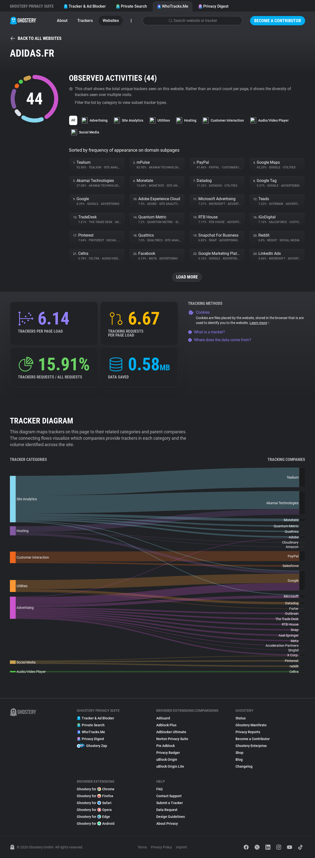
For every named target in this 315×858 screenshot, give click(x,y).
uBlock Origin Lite (170, 766)
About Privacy (167, 824)
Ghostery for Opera (94, 810)
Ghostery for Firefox (95, 796)
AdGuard (163, 718)
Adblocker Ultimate (171, 732)
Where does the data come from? (219, 340)
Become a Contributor (277, 20)
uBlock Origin (166, 759)
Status (241, 718)
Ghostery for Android (95, 824)
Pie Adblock (165, 746)
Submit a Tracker (169, 803)
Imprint (181, 847)
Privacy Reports (248, 732)
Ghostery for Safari (94, 803)
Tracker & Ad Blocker (84, 6)
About (62, 20)
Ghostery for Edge (93, 817)
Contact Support (169, 796)
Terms (142, 847)
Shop (239, 753)
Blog (239, 759)
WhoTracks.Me (172, 6)
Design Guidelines (170, 817)
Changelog (244, 766)
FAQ (159, 789)
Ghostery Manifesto (251, 725)
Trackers (85, 20)
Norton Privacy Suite (172, 739)
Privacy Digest (213, 6)
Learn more (260, 323)
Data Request (166, 810)
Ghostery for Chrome (95, 789)
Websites (111, 20)
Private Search (131, 6)
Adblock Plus (166, 725)
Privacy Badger (168, 753)
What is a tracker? (206, 332)
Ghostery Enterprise (251, 746)
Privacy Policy (161, 847)
